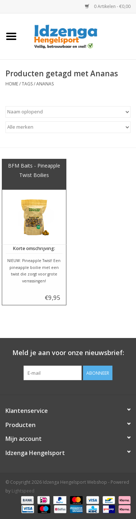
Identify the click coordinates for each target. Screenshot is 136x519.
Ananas (45, 84)
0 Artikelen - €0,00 (108, 6)
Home (11, 84)
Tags (27, 84)
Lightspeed (23, 491)
